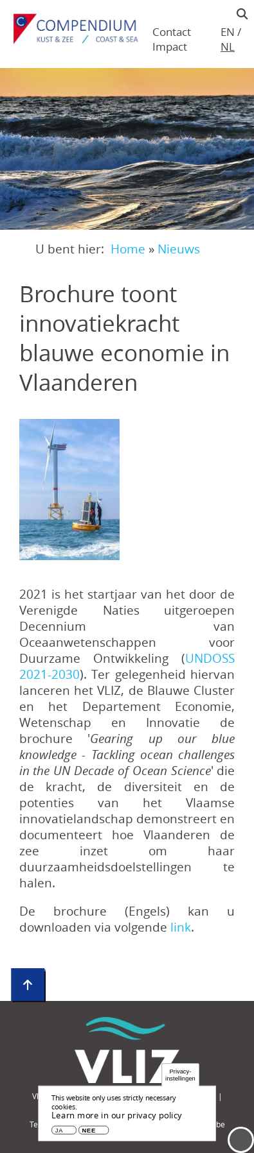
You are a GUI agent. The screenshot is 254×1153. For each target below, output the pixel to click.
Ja (59, 1132)
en (228, 31)
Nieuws (179, 249)
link (180, 927)
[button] (69, 489)
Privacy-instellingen (180, 1077)
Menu (241, 1140)
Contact (171, 31)
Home (128, 249)
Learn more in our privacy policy (116, 1117)
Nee (89, 1132)
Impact (169, 46)
